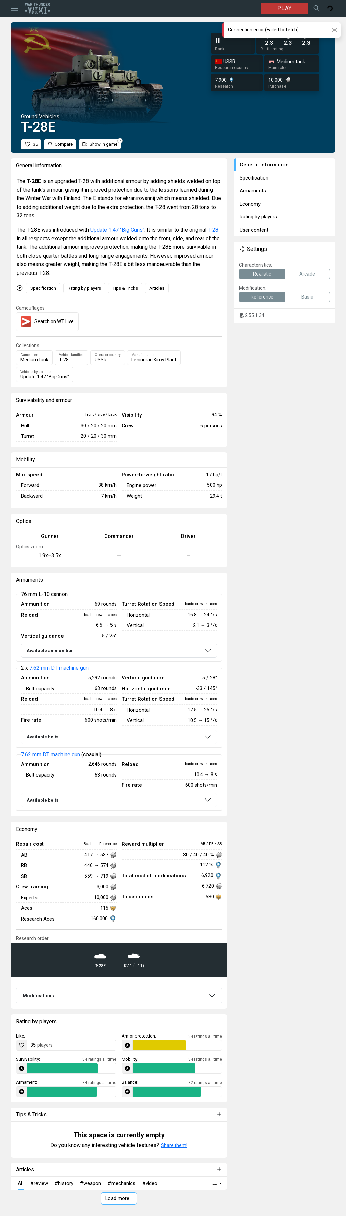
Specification (43, 288)
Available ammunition (50, 650)
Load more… (118, 1198)
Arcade (307, 274)
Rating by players (84, 288)
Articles (156, 288)
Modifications (38, 995)
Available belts (42, 736)
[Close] (334, 29)
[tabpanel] (119, 702)
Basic (307, 297)
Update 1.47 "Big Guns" (117, 229)
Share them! (174, 1145)
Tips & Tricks (125, 288)
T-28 (213, 229)
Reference (262, 297)
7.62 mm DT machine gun (59, 668)
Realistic (262, 274)
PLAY (284, 8)
